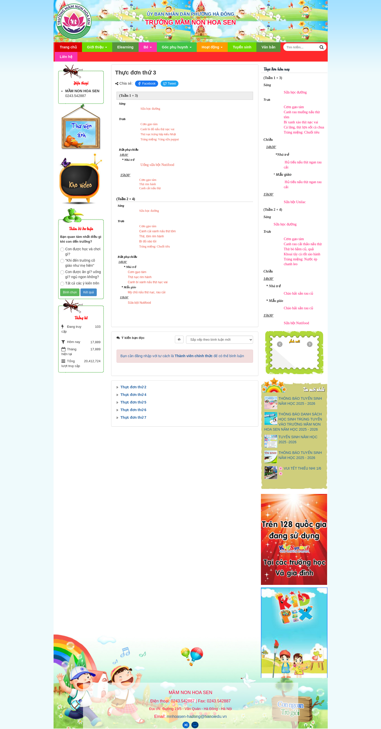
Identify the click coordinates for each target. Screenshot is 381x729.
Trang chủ (68, 47)
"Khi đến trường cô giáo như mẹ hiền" (77, 262)
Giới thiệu (97, 48)
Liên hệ (66, 57)
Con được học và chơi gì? (80, 251)
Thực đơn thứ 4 (133, 395)
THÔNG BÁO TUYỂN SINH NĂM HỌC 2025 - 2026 (300, 401)
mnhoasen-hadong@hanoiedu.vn (197, 716)
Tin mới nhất (313, 389)
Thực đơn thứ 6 (133, 410)
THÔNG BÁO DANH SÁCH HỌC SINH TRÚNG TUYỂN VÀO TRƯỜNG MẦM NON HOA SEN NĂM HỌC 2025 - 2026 (293, 421)
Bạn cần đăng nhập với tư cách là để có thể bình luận (182, 356)
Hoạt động (212, 48)
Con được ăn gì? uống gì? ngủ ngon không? (80, 274)
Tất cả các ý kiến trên (79, 283)
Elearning (125, 47)
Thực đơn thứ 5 (133, 402)
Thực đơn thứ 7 (133, 417)
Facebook (147, 83)
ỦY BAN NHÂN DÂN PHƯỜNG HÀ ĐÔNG (190, 14)
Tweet (169, 83)
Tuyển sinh (242, 47)
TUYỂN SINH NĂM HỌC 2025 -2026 (298, 439)
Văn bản (268, 47)
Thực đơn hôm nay (276, 69)
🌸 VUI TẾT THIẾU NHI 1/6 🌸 (299, 470)
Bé (148, 48)
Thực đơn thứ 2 (133, 387)
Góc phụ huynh (177, 48)
